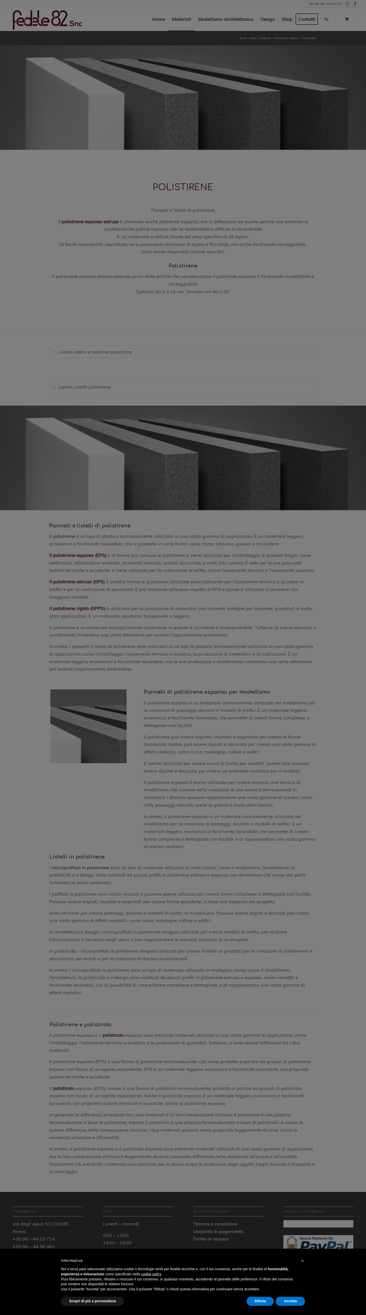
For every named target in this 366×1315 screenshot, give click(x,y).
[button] (302, 1261)
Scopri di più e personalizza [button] (92, 1301)
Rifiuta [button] (260, 1301)
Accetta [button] (290, 1301)
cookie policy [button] (151, 1274)
